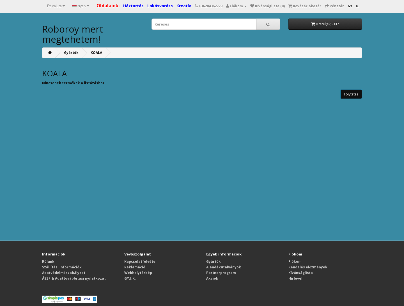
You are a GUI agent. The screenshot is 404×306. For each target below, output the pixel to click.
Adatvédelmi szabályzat (63, 272)
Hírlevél (295, 278)
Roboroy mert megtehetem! (72, 34)
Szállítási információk (62, 267)
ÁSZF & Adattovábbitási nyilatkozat (74, 278)
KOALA (96, 52)
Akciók (212, 278)
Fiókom (295, 261)
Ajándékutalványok (223, 267)
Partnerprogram (221, 272)
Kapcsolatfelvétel (140, 261)
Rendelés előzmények (307, 267)
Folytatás (351, 94)
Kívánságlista (300, 272)
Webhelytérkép (138, 272)
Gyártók (71, 52)
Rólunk (48, 261)
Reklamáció (134, 267)
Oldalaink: (108, 6)
